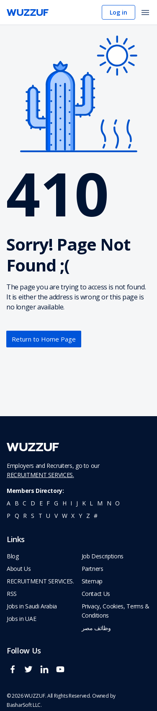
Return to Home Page (44, 339)
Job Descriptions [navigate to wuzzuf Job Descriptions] (103, 556)
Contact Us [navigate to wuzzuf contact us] (96, 594)
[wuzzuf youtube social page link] (62, 673)
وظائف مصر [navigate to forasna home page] (96, 628)
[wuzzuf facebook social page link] (15, 673)
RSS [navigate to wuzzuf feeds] (12, 594)
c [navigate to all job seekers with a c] (24, 503)
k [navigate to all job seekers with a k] (84, 503)
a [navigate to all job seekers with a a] (8, 503)
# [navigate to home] (96, 516)
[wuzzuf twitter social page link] (31, 673)
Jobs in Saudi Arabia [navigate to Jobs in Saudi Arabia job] (32, 606)
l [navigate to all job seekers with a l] (91, 503)
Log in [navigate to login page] (118, 12)
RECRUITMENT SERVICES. (40, 475)
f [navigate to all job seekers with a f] (48, 503)
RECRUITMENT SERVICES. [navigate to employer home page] (40, 581)
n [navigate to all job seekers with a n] (109, 503)
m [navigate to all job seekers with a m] (100, 503)
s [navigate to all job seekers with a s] (32, 516)
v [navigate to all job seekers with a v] (56, 516)
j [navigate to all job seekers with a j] (77, 503)
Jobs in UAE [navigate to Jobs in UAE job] (21, 619)
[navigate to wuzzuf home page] (28, 12)
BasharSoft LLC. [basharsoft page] (24, 704)
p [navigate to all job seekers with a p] (8, 516)
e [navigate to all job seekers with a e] (41, 503)
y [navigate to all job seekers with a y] (80, 516)
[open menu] (145, 13)
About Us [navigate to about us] (19, 569)
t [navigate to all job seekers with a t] (40, 516)
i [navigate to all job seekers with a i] (71, 503)
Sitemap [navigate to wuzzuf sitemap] (92, 581)
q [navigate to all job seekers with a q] (17, 516)
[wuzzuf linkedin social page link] (46, 673)
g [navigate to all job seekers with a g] (56, 503)
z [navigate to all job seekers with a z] (88, 516)
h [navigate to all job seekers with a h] (64, 503)
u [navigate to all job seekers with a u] (48, 516)
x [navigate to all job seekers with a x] (73, 516)
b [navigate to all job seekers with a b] (17, 503)
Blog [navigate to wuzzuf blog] (13, 556)
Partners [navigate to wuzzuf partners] (92, 569)
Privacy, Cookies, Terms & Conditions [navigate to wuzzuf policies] (115, 610)
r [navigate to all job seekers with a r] (25, 516)
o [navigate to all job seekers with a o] (117, 503)
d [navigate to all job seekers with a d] (33, 503)
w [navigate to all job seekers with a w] (64, 516)
